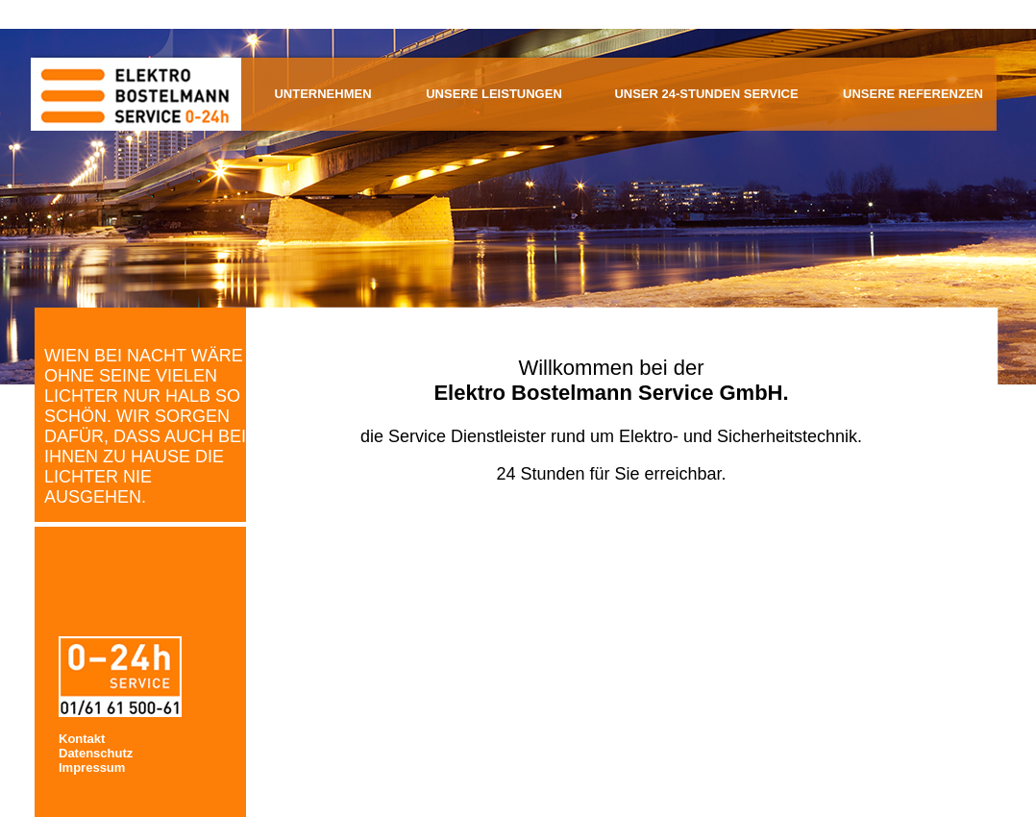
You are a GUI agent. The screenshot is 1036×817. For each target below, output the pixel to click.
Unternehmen (322, 94)
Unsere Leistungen (494, 94)
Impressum (92, 767)
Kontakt (82, 738)
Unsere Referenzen (913, 94)
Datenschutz (96, 753)
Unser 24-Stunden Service (706, 94)
